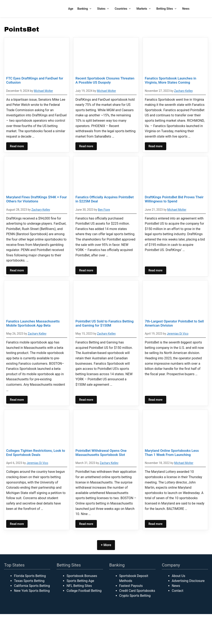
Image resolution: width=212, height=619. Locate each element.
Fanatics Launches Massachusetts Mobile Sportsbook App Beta (33, 323)
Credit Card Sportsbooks (137, 591)
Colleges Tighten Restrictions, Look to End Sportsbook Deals (35, 452)
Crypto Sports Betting (135, 596)
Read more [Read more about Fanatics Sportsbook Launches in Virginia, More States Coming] (156, 146)
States (104, 9)
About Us (178, 576)
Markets (144, 9)
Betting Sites (167, 9)
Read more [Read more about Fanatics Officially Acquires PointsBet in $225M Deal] (86, 270)
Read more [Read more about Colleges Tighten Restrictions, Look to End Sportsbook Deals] (17, 524)
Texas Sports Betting (29, 581)
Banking (85, 9)
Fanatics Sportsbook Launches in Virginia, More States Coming (170, 80)
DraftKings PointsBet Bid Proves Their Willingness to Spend (174, 199)
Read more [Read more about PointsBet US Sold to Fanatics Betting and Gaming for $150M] (86, 399)
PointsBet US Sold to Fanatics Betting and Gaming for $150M (104, 323)
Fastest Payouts (131, 586)
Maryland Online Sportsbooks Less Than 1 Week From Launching (172, 452)
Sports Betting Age (80, 581)
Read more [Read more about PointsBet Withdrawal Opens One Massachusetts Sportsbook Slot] (86, 524)
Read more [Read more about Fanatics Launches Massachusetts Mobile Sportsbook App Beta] (17, 399)
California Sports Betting (32, 586)
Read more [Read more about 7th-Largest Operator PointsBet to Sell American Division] (156, 399)
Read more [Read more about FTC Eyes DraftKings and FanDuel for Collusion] (17, 146)
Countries (123, 9)
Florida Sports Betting (30, 576)
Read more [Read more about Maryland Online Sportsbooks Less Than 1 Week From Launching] (156, 524)
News (185, 8)
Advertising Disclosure (188, 581)
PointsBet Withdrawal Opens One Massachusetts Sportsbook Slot (100, 452)
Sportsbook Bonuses (82, 576)
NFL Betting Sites (79, 586)
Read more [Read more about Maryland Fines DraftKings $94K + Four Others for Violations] (17, 270)
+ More (106, 545)
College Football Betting (84, 591)
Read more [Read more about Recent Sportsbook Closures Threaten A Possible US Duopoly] (86, 146)
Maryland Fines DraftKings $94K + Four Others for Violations (36, 199)
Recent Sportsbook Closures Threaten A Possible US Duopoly (104, 80)
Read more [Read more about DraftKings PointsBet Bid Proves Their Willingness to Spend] (156, 270)
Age (70, 8)
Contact (177, 591)
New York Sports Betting (32, 591)
